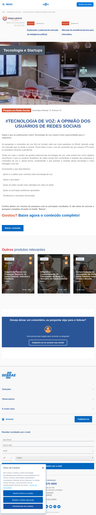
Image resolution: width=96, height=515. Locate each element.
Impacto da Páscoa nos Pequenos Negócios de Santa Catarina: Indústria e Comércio (17, 275)
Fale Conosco (48, 492)
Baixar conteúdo (12, 228)
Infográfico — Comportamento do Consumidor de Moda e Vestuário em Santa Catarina (53, 275)
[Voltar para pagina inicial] (48, 375)
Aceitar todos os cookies (23, 493)
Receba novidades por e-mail (48, 466)
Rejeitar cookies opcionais (23, 500)
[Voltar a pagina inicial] (48, 4)
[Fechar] (43, 468)
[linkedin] (46, 506)
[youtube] (50, 506)
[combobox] (48, 451)
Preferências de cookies (23, 506)
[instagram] (54, 506)
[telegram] (58, 506)
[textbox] (49, 451)
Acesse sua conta (85, 4)
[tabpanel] (19, 274)
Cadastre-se (83, 419)
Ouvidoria (48, 495)
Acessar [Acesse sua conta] (10, 419)
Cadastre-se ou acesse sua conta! (48, 343)
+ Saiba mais (8, 290)
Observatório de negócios (14, 12)
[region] (23, 489)
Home (3, 12)
